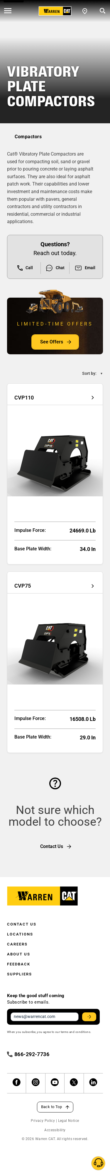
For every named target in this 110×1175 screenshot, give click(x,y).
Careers (17, 944)
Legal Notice (68, 1121)
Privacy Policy (43, 1121)
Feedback (18, 964)
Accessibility (54, 1130)
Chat (55, 268)
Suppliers (19, 974)
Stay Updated (90, 1016)
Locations (20, 934)
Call (25, 268)
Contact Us (21, 924)
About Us (18, 954)
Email (85, 268)
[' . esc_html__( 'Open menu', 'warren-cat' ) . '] (8, 11)
